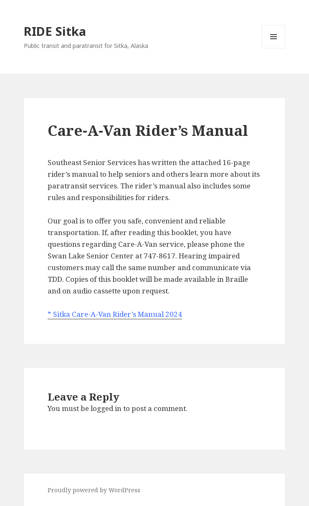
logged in (106, 408)
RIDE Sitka (55, 31)
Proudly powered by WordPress (94, 490)
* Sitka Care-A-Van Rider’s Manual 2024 (115, 314)
